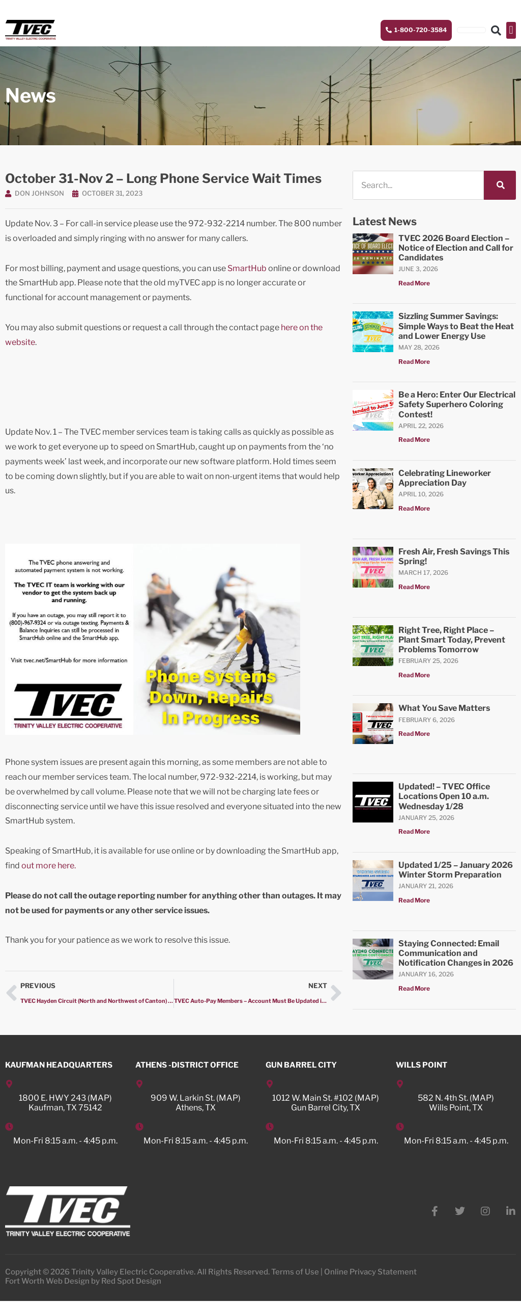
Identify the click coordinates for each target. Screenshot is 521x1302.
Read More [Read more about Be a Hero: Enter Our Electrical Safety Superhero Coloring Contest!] (414, 440)
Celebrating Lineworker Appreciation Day (444, 478)
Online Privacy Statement (370, 1273)
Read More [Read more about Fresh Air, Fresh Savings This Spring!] (414, 587)
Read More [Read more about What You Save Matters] (414, 734)
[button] (511, 30)
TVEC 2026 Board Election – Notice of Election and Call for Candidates (455, 248)
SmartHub (246, 269)
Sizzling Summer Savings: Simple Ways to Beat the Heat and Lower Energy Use (456, 326)
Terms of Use (295, 1273)
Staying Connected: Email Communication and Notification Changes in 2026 (455, 953)
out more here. (48, 866)
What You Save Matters (444, 708)
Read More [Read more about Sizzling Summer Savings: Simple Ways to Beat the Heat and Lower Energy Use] (414, 361)
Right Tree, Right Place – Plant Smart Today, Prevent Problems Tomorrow (451, 640)
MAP (99, 1098)
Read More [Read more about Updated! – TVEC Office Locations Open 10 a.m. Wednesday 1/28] (414, 832)
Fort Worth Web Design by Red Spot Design (83, 1282)
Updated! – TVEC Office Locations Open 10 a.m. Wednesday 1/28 (444, 796)
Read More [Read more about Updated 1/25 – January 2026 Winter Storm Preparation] (414, 901)
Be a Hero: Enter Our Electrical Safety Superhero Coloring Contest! (456, 404)
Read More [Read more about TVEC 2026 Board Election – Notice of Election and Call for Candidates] (414, 283)
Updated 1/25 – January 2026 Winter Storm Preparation (455, 870)
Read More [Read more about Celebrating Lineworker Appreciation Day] (414, 509)
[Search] (500, 185)
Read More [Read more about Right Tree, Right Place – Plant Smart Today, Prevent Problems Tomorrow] (414, 675)
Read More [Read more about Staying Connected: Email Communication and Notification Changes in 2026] (414, 989)
